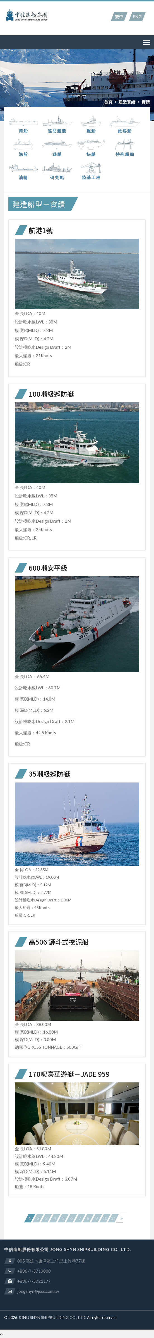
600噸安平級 (48, 568)
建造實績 (127, 101)
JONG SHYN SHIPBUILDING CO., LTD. (52, 1317)
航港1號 (41, 230)
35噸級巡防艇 (49, 774)
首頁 (108, 101)
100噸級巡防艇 (51, 394)
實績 (145, 101)
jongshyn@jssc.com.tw (38, 1291)
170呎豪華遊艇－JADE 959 (69, 1074)
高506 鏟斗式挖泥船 (59, 942)
